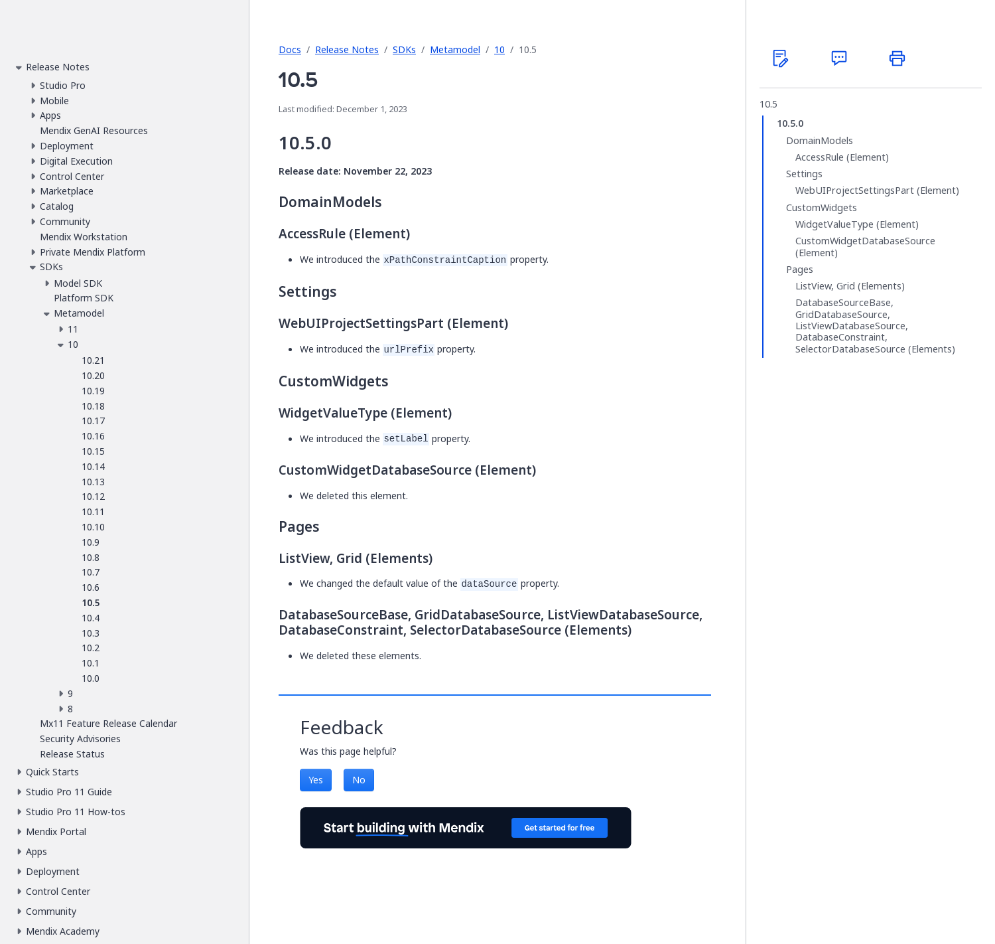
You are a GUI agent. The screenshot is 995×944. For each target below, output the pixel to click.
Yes (315, 780)
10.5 (768, 104)
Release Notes (347, 49)
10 (499, 49)
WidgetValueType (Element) (857, 224)
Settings (804, 174)
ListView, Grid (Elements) (850, 286)
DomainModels (819, 140)
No (358, 780)
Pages (799, 269)
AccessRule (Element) (842, 157)
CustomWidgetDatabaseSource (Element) (865, 247)
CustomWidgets (821, 207)
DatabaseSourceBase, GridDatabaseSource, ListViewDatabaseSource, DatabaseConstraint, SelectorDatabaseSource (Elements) (875, 325)
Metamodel (455, 49)
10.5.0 (790, 123)
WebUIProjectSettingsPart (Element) (877, 190)
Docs (290, 49)
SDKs (404, 49)
